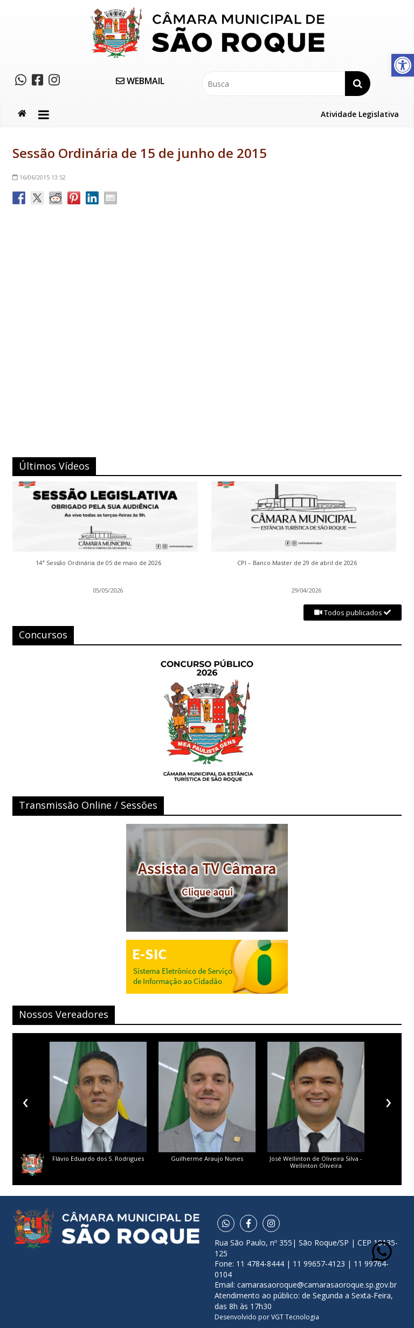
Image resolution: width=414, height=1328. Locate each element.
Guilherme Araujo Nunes (207, 1158)
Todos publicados (352, 612)
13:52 (39, 177)
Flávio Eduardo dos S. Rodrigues (98, 1158)
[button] (402, 65)
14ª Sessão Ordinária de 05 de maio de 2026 (98, 563)
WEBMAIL (140, 81)
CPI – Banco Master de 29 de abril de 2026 (297, 563)
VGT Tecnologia (295, 1317)
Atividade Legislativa (360, 114)
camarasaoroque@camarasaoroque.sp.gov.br (317, 1284)
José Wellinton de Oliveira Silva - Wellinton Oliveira (316, 1161)
